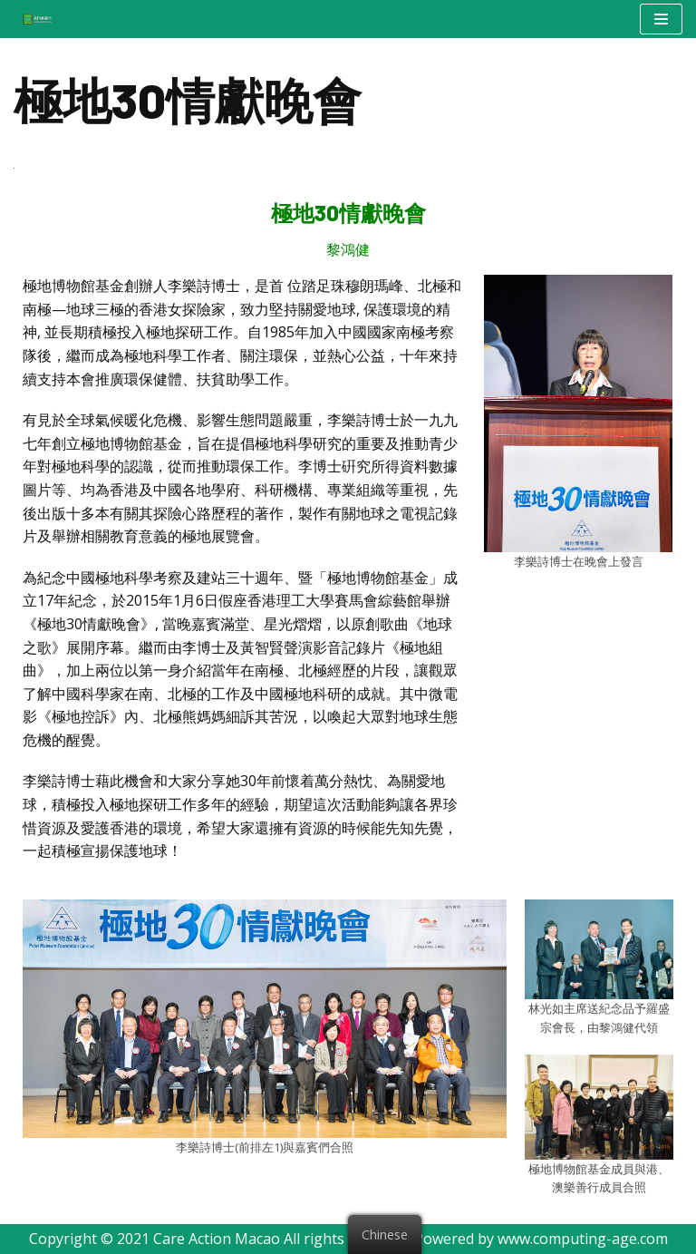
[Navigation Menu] (661, 19)
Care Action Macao (216, 1239)
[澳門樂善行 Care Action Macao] (33, 18)
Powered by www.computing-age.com (541, 1239)
